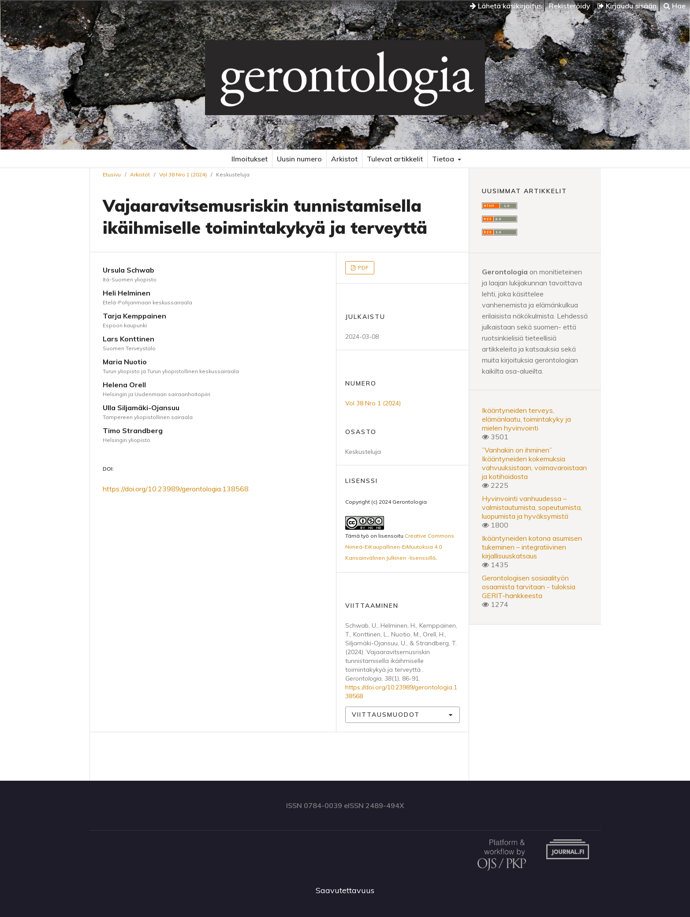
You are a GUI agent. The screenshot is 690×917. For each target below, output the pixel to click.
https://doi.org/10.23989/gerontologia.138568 (176, 488)
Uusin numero (299, 158)
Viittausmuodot (386, 715)
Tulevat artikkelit (395, 158)
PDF (363, 267)
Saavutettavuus (345, 890)
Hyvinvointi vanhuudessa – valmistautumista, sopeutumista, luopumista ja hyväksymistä (532, 507)
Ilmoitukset (249, 158)
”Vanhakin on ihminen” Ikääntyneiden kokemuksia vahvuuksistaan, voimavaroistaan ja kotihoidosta (534, 463)
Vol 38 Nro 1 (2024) (183, 174)
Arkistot (344, 158)
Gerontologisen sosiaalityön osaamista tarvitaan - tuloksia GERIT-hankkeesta (528, 586)
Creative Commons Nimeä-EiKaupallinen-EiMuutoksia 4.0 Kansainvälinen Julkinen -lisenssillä (399, 546)
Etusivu (112, 174)
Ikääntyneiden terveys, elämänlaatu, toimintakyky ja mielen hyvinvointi (526, 419)
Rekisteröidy (569, 5)
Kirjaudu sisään (626, 5)
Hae (675, 5)
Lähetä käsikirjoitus (506, 5)
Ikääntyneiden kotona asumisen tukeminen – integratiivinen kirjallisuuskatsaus (532, 547)
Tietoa (444, 158)
